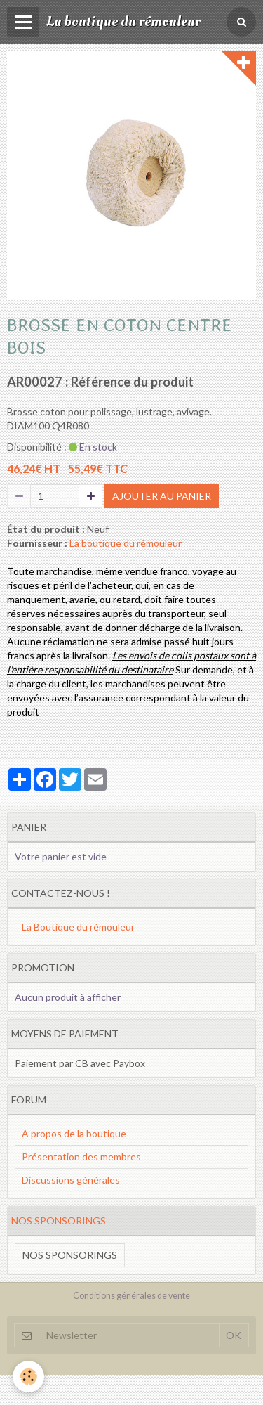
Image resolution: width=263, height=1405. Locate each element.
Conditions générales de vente (131, 1295)
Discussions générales (71, 1180)
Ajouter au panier (161, 496)
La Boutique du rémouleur (78, 927)
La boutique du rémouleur (125, 543)
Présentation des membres (81, 1157)
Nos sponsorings (69, 1255)
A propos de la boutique (74, 1133)
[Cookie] (28, 1376)
